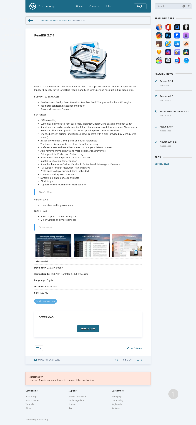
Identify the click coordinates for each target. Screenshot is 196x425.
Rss (70, 408)
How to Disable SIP (77, 396)
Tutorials (29, 404)
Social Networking (12, 69)
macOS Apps (8, 19)
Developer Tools (11, 32)
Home (79, 6)
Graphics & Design (13, 38)
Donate (71, 404)
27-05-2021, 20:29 (51, 359)
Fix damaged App (76, 400)
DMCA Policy (117, 400)
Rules (108, 6)
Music (6, 44)
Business (8, 25)
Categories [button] (31, 390)
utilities (158, 163)
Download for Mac (48, 20)
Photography (10, 57)
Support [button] (72, 390)
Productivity (9, 63)
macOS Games (9, 88)
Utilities (7, 75)
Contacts (94, 6)
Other (28, 408)
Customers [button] (118, 390)
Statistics (116, 408)
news (166, 163)
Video (6, 82)
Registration (117, 404)
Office (6, 50)
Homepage (117, 396)
